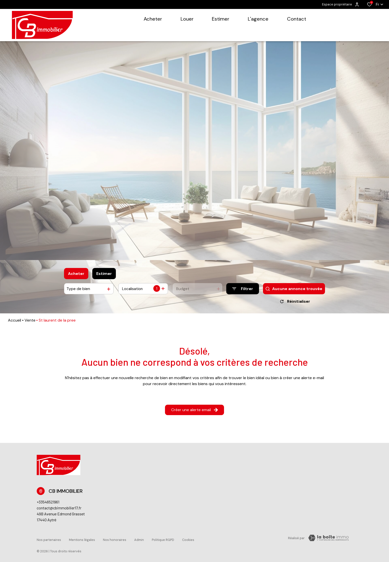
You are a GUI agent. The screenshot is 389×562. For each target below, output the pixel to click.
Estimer (104, 273)
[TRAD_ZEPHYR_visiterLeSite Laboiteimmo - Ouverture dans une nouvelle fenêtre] (328, 539)
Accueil (14, 322)
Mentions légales (82, 539)
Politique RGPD (163, 539)
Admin (139, 539)
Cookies (188, 539)
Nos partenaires (49, 539)
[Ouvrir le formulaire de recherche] (242, 288)
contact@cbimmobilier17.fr (59, 509)
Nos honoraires (114, 539)
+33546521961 (48, 503)
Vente (30, 322)
